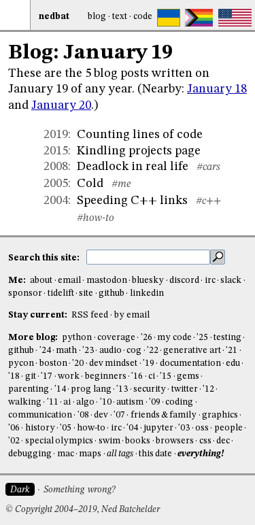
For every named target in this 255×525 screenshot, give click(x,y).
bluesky (148, 280)
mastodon (106, 280)
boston (53, 363)
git (30, 376)
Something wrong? (79, 490)
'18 (14, 376)
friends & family (164, 415)
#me (121, 184)
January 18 (217, 89)
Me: (18, 280)
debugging (30, 454)
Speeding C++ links (132, 200)
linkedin (147, 293)
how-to (91, 428)
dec (223, 441)
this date (155, 454)
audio (110, 350)
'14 (60, 389)
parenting (28, 389)
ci (151, 376)
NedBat (54, 16)
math (66, 350)
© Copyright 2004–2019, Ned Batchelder (82, 509)
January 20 (61, 105)
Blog (97, 16)
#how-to (95, 218)
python (77, 337)
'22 (152, 350)
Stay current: (38, 315)
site (86, 293)
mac (65, 454)
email (69, 280)
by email (132, 315)
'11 (52, 402)
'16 (137, 376)
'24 (45, 350)
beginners (105, 376)
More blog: (34, 337)
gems (188, 376)
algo (85, 402)
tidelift (61, 293)
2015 (56, 151)
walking (24, 402)
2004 (56, 200)
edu (233, 363)
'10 (106, 402)
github (111, 293)
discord (184, 280)
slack (230, 280)
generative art (191, 350)
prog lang (91, 389)
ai (67, 402)
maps (90, 454)
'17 (46, 376)
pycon (21, 363)
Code (142, 16)
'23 (88, 350)
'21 (231, 350)
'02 (14, 441)
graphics (220, 415)
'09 (154, 402)
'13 (122, 389)
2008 (56, 166)
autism (129, 402)
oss (202, 428)
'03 (184, 428)
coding (179, 402)
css (205, 441)
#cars (208, 167)
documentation (190, 363)
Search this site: (45, 258)
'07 (119, 415)
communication (40, 415)
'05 (65, 428)
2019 (56, 135)
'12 (208, 389)
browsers (175, 441)
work (69, 376)
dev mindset (113, 363)
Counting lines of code (140, 135)
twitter (184, 389)
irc (210, 280)
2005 (56, 183)
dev (101, 415)
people (228, 428)
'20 (78, 363)
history (40, 428)
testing (227, 337)
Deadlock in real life (132, 166)
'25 (202, 337)
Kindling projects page (139, 151)
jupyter (158, 428)
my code (174, 337)
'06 (14, 428)
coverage (116, 337)
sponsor (25, 293)
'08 (83, 415)
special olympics (59, 441)
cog (133, 350)
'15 (165, 376)
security (149, 389)
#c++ (208, 201)
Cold (90, 183)
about (41, 280)
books (137, 441)
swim (109, 441)
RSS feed (89, 315)
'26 (146, 337)
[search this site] (148, 257)
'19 (148, 363)
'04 (132, 428)
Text (119, 16)
